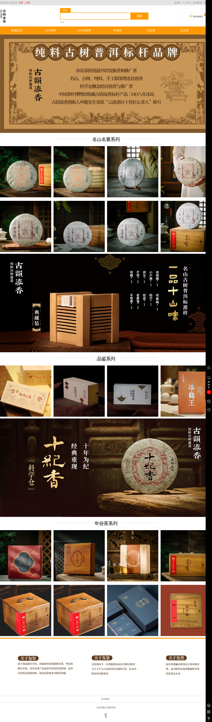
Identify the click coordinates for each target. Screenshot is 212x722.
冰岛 (62, 22)
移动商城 (197, 2)
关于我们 (105, 699)
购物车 (177, 2)
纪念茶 (151, 30)
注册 (27, 2)
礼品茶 (184, 30)
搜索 (139, 15)
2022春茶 (50, 30)
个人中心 (187, 2)
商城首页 (16, 30)
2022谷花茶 (84, 30)
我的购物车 (196, 16)
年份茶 (117, 30)
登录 (21, 2)
